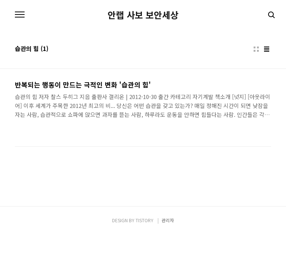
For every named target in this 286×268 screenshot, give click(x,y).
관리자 (168, 220)
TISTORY (144, 220)
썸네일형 (256, 49)
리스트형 (266, 49)
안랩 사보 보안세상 (143, 14)
